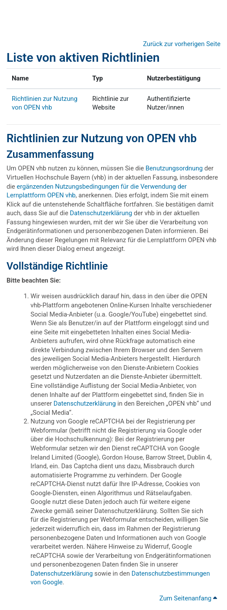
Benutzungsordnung (174, 168)
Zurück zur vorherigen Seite (181, 44)
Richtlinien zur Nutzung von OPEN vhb (102, 138)
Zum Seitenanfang (188, 598)
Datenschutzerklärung (101, 213)
